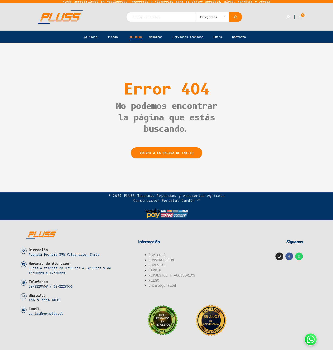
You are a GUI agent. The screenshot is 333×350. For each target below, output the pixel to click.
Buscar (235, 17)
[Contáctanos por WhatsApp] (310, 339)
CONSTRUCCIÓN (161, 260)
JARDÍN (154, 270)
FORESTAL (156, 265)
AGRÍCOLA (156, 255)
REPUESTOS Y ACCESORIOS (171, 275)
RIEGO (153, 280)
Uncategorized (162, 286)
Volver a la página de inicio (166, 153)
